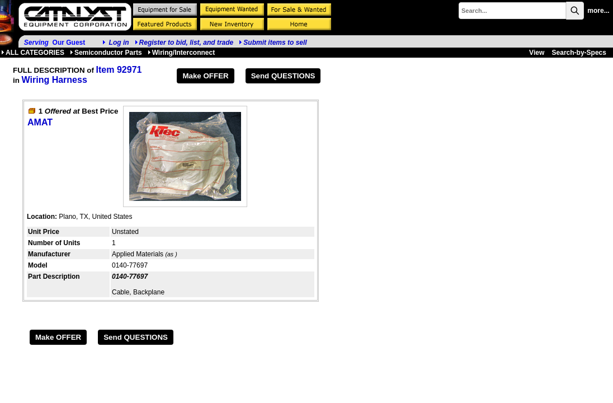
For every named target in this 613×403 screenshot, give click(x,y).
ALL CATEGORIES (32, 53)
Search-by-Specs (579, 53)
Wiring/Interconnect (181, 53)
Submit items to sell (272, 42)
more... (598, 11)
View (536, 53)
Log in (119, 42)
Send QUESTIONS (283, 76)
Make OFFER (205, 76)
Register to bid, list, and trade (186, 42)
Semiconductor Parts (106, 53)
